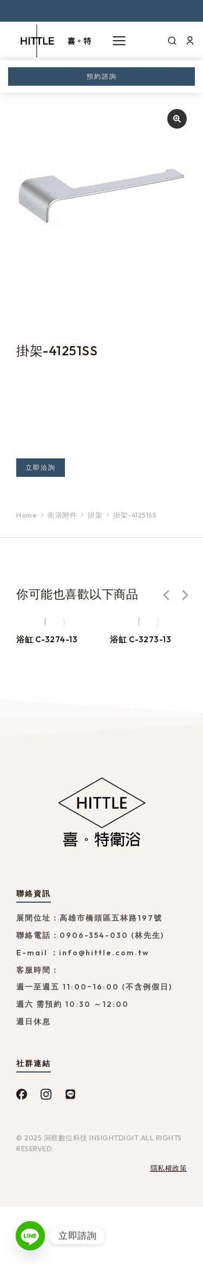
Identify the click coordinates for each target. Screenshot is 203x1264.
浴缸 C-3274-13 (46, 639)
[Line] (30, 1235)
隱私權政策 (168, 1168)
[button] (166, 595)
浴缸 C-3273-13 (140, 639)
